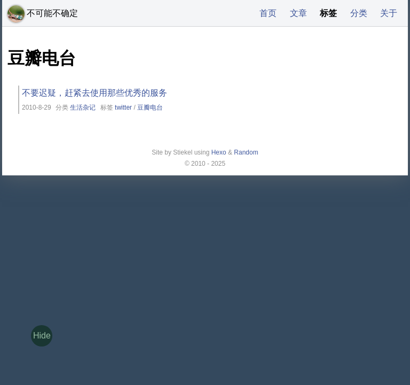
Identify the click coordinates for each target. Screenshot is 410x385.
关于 (388, 13)
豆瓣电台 (150, 107)
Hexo (218, 152)
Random (246, 152)
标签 (328, 13)
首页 (268, 13)
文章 (298, 13)
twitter (123, 107)
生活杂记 (83, 107)
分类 (358, 13)
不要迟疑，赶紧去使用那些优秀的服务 (94, 92)
